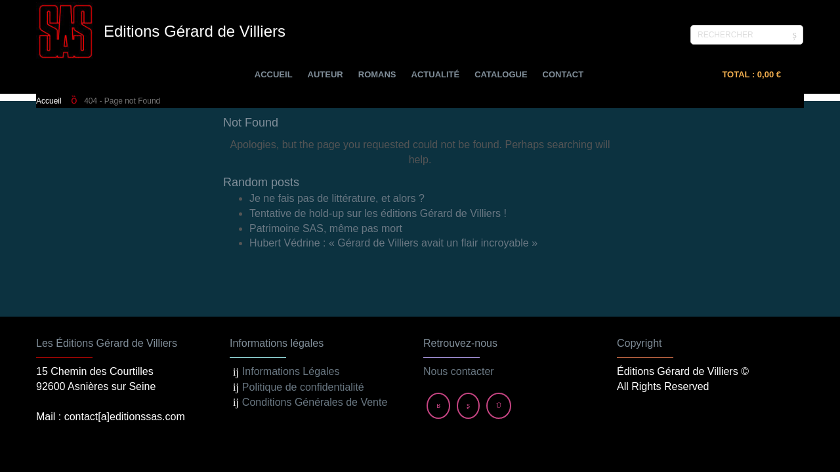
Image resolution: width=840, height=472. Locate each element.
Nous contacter (458, 313)
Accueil (49, 101)
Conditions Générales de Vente (314, 343)
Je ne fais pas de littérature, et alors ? (337, 198)
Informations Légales (291, 313)
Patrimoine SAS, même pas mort (325, 228)
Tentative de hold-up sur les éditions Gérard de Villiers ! (378, 213)
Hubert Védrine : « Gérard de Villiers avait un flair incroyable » (393, 242)
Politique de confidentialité (303, 328)
